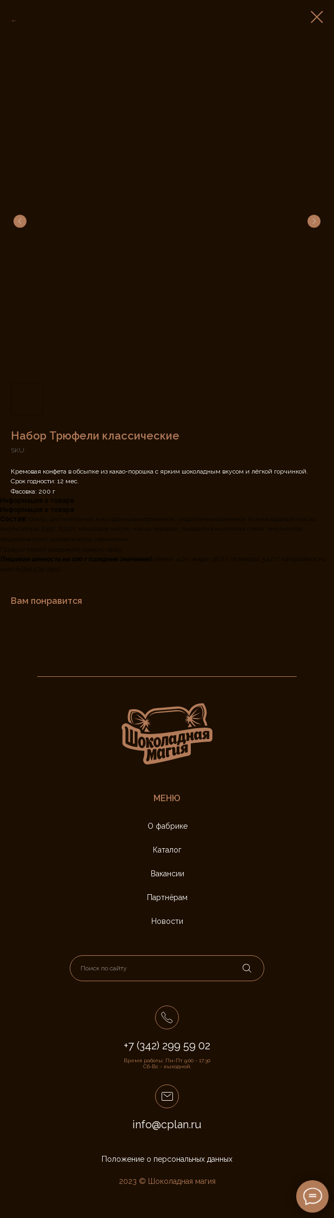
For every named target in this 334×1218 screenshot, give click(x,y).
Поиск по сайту (104, 968)
